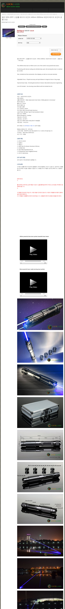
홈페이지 (4, 14)
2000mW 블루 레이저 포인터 (13, 14)
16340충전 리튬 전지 (29, 125)
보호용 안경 (20, 38)
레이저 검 (20, 42)
